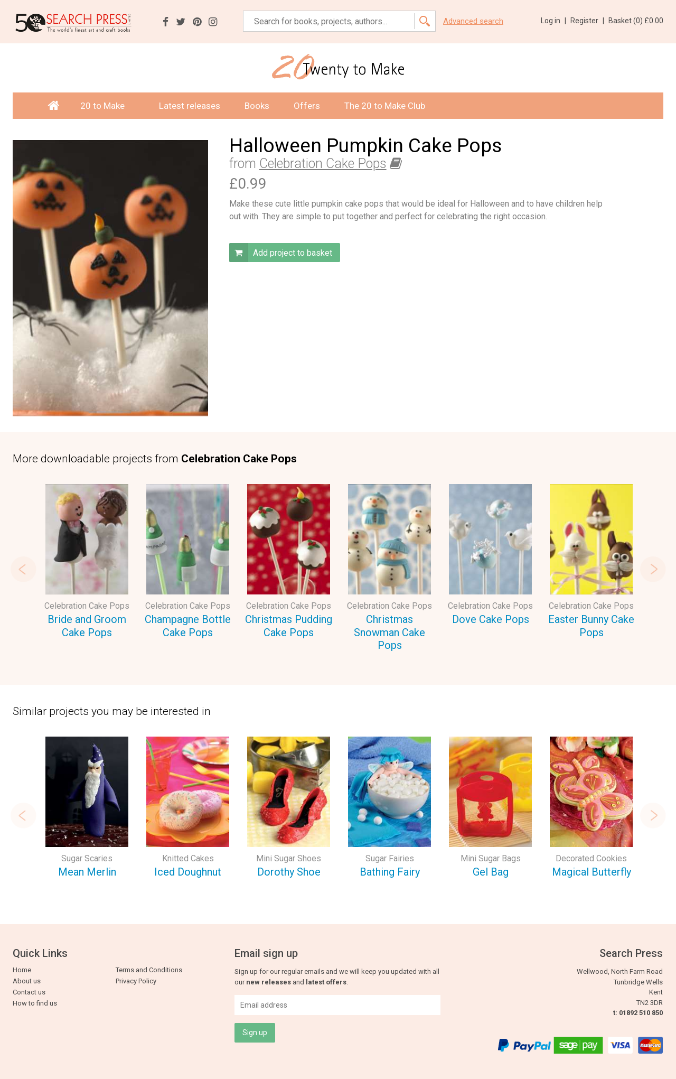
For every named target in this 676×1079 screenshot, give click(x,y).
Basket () (635, 20)
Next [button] (653, 569)
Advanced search (473, 21)
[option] (86, 562)
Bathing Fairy (390, 872)
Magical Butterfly (591, 872)
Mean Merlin (87, 872)
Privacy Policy (136, 981)
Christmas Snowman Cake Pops (389, 632)
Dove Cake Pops (490, 619)
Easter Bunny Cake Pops (591, 626)
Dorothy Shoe (289, 872)
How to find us (35, 1003)
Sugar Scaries (86, 858)
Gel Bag (491, 872)
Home (22, 970)
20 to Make (107, 105)
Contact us (29, 992)
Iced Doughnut (187, 872)
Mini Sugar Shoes (288, 858)
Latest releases (189, 105)
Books (257, 105)
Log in (553, 20)
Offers (307, 105)
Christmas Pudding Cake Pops (288, 626)
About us (27, 981)
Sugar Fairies (389, 858)
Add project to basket (280, 252)
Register (587, 20)
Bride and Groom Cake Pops (87, 626)
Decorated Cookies (591, 858)
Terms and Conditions (149, 970)
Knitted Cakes (188, 858)
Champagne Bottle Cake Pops (188, 626)
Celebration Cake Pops (323, 163)
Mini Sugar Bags (491, 858)
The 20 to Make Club (384, 105)
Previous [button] (23, 569)
